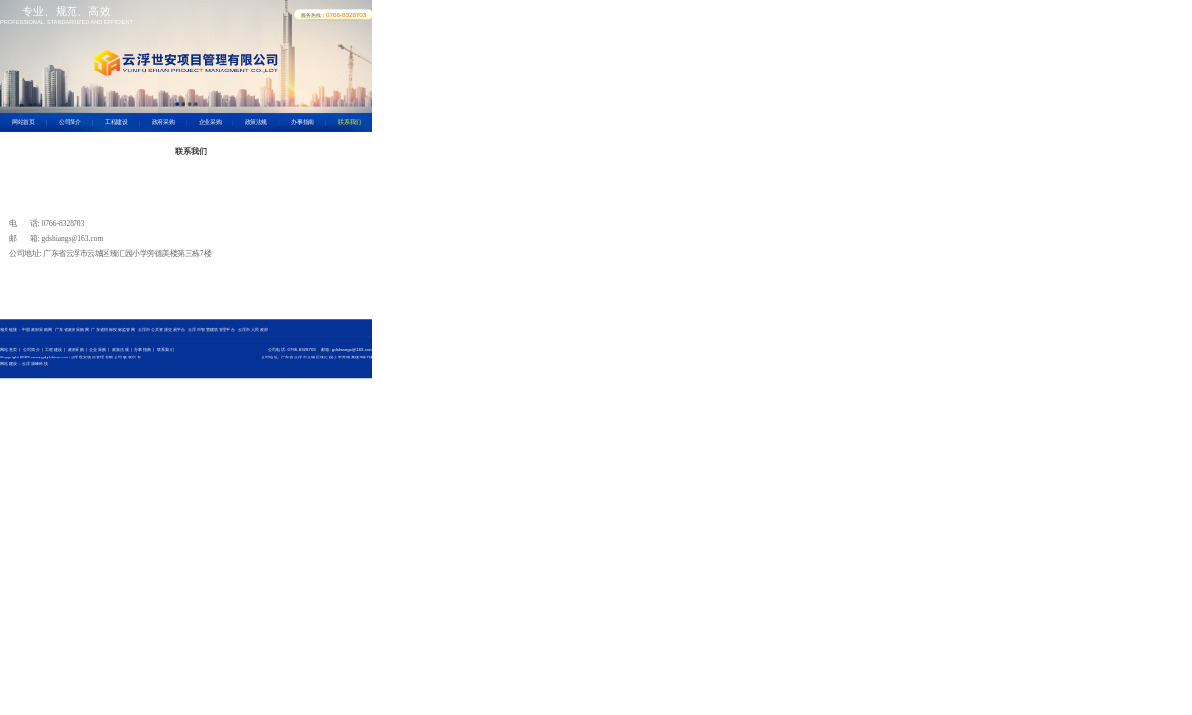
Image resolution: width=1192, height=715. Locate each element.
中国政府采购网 (37, 328)
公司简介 (70, 122)
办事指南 (302, 122)
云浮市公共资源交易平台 (162, 328)
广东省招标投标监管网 (113, 328)
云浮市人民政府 (253, 328)
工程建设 (116, 122)
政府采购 (163, 122)
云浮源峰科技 (35, 363)
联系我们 (349, 122)
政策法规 (256, 122)
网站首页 (23, 122)
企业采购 (210, 122)
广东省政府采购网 (72, 328)
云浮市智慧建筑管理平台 (211, 328)
